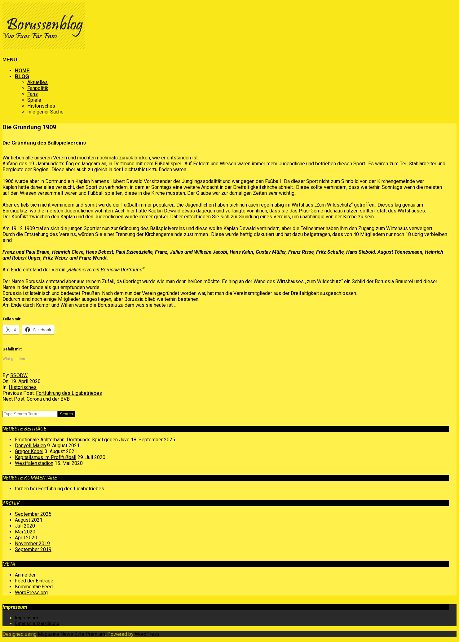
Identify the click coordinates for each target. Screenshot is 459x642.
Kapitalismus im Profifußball (45, 457)
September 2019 (33, 549)
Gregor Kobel (29, 451)
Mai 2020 (25, 532)
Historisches (23, 387)
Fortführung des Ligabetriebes (69, 393)
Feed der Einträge (34, 581)
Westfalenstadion (34, 463)
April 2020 (26, 538)
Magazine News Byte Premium (71, 634)
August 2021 (28, 520)
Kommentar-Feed (34, 587)
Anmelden (26, 575)
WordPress (147, 634)
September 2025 (33, 514)
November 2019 (32, 543)
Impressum (26, 618)
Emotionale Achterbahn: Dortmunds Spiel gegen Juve (72, 440)
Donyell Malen (30, 445)
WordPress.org (31, 592)
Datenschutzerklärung (37, 623)
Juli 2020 (25, 526)
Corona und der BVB (48, 399)
